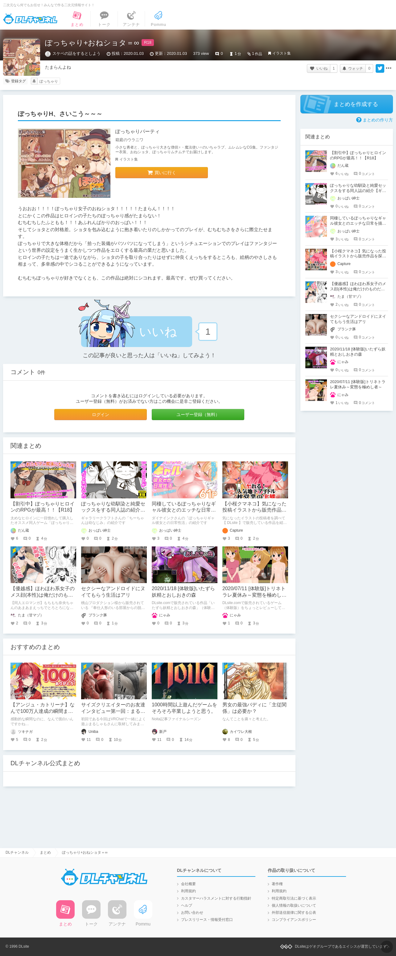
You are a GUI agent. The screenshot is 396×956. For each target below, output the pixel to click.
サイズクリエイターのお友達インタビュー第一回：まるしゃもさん (113, 711)
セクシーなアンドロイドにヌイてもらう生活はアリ (358, 319)
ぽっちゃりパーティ (137, 131)
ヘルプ (186, 905)
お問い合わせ (192, 912)
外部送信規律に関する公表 (294, 912)
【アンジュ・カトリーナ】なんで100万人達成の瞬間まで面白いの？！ (42, 711)
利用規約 (188, 891)
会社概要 (188, 884)
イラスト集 (281, 53)
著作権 (277, 884)
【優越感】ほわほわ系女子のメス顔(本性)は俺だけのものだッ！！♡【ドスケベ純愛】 (42, 595)
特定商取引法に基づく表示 (294, 898)
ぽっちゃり (48, 81)
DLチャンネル (30, 19)
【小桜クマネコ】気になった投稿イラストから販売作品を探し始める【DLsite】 (254, 510)
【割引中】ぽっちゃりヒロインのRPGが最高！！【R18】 (358, 155)
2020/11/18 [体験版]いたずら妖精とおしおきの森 (358, 352)
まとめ (45, 852)
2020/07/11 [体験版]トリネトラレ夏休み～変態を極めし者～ (254, 595)
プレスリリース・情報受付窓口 (207, 919)
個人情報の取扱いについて (294, 905)
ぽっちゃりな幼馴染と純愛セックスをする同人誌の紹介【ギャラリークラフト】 (113, 510)
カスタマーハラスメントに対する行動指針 (216, 898)
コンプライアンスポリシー (294, 919)
